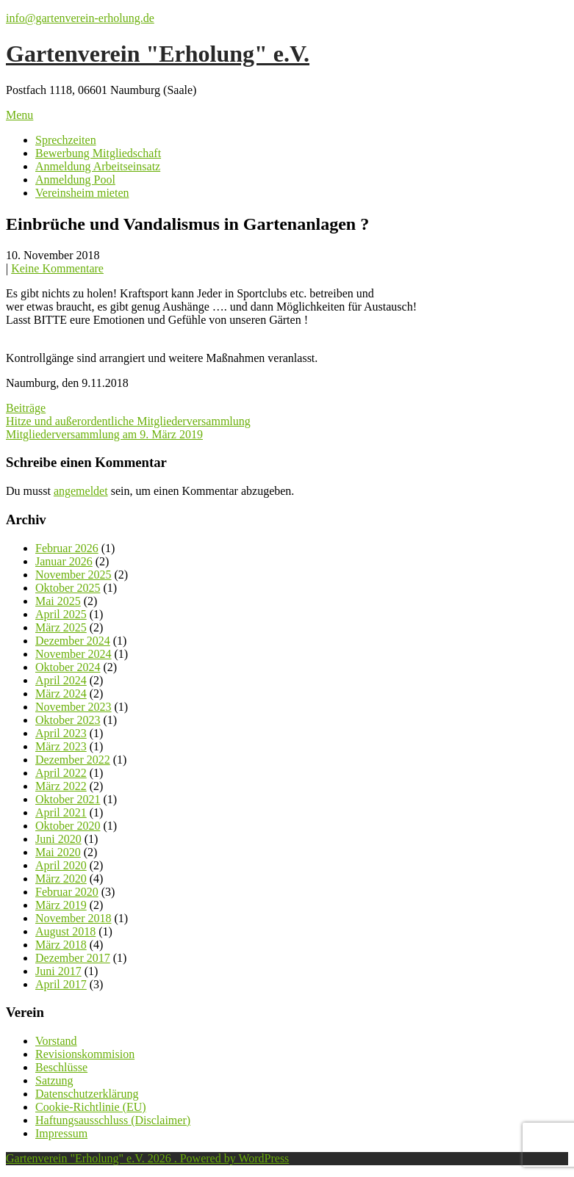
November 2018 (73, 918)
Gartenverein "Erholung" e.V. (157, 53)
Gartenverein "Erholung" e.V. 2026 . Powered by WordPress (147, 1158)
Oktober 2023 (67, 720)
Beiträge (26, 408)
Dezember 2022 (72, 759)
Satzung (54, 1080)
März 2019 (61, 905)
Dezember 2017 (72, 958)
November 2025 (73, 574)
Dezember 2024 (72, 640)
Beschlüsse (61, 1067)
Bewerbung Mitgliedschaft (98, 153)
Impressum (61, 1133)
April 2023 (61, 733)
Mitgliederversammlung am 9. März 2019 (104, 434)
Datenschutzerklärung (86, 1093)
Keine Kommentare (57, 268)
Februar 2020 (66, 892)
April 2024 (61, 680)
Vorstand (56, 1041)
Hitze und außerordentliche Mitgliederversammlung (128, 421)
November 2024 (73, 654)
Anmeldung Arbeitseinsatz (97, 166)
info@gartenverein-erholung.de (80, 18)
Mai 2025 (58, 601)
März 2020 (61, 878)
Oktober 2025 (67, 588)
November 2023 (73, 706)
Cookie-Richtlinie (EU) (90, 1107)
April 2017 (61, 984)
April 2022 (61, 773)
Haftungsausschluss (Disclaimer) (112, 1120)
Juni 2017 (58, 971)
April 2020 (61, 865)
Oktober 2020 (67, 825)
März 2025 (61, 627)
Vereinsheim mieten (82, 192)
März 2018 (61, 944)
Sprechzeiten (65, 140)
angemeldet (81, 491)
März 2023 (61, 746)
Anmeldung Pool (75, 179)
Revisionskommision (84, 1054)
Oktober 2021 (67, 799)
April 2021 (61, 812)
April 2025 (61, 614)
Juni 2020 (58, 839)
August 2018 (65, 931)
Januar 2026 (64, 561)
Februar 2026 (66, 548)
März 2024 (61, 693)
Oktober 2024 (67, 667)
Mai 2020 (58, 852)
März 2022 (61, 786)
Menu (19, 115)
